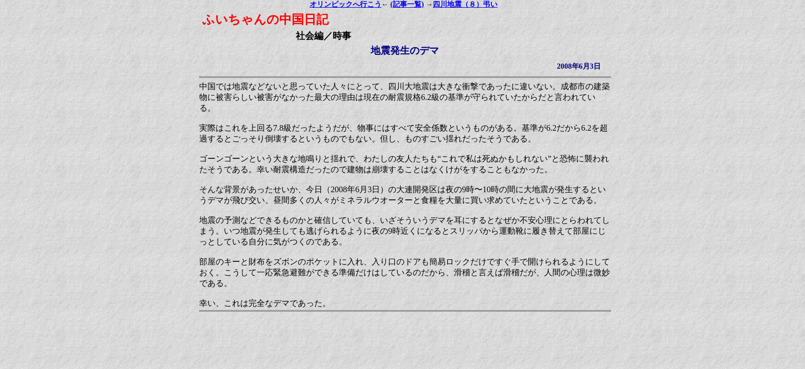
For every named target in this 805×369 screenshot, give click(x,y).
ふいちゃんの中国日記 (265, 19)
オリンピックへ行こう (345, 4)
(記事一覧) (407, 4)
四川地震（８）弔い (465, 4)
